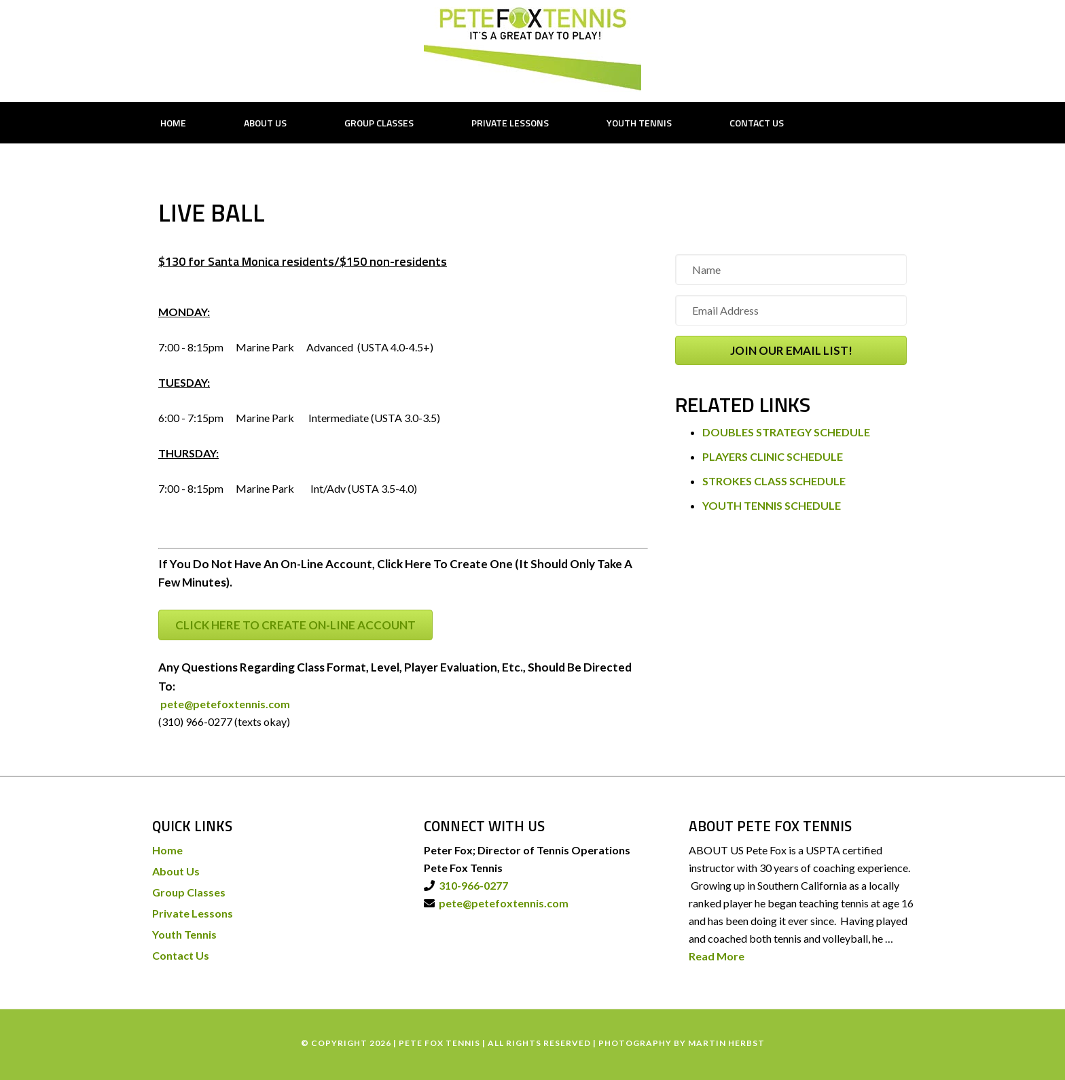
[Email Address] (791, 310)
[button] (791, 350)
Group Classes (188, 892)
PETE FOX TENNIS (532, 49)
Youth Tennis (184, 934)
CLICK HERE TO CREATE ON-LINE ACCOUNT (295, 625)
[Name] (791, 269)
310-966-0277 (471, 885)
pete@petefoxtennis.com (224, 703)
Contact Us (180, 955)
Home (167, 849)
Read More (716, 956)
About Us (176, 871)
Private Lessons (192, 913)
